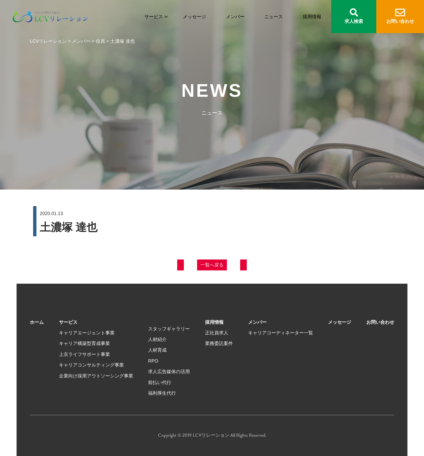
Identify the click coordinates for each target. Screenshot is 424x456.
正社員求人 (216, 332)
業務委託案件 (219, 343)
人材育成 (157, 350)
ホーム (37, 322)
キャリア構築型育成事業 (84, 343)
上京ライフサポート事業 (84, 354)
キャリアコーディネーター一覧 (280, 332)
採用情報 (312, 16)
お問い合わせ (400, 16)
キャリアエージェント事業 (87, 332)
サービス (153, 16)
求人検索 (353, 16)
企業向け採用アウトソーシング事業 (96, 375)
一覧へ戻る (212, 264)
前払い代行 (159, 382)
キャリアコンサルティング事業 (91, 365)
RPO (153, 361)
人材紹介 (157, 339)
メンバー (235, 16)
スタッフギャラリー (169, 328)
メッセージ (194, 16)
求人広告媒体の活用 (169, 371)
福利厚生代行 (162, 393)
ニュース (273, 16)
